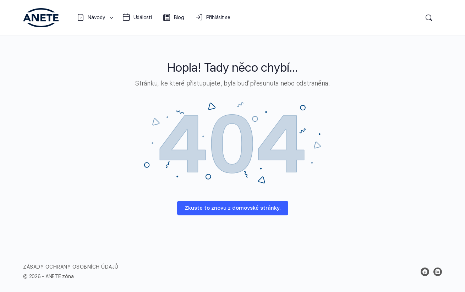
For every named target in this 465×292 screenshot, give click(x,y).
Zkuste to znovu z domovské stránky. (233, 208)
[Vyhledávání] (429, 17)
